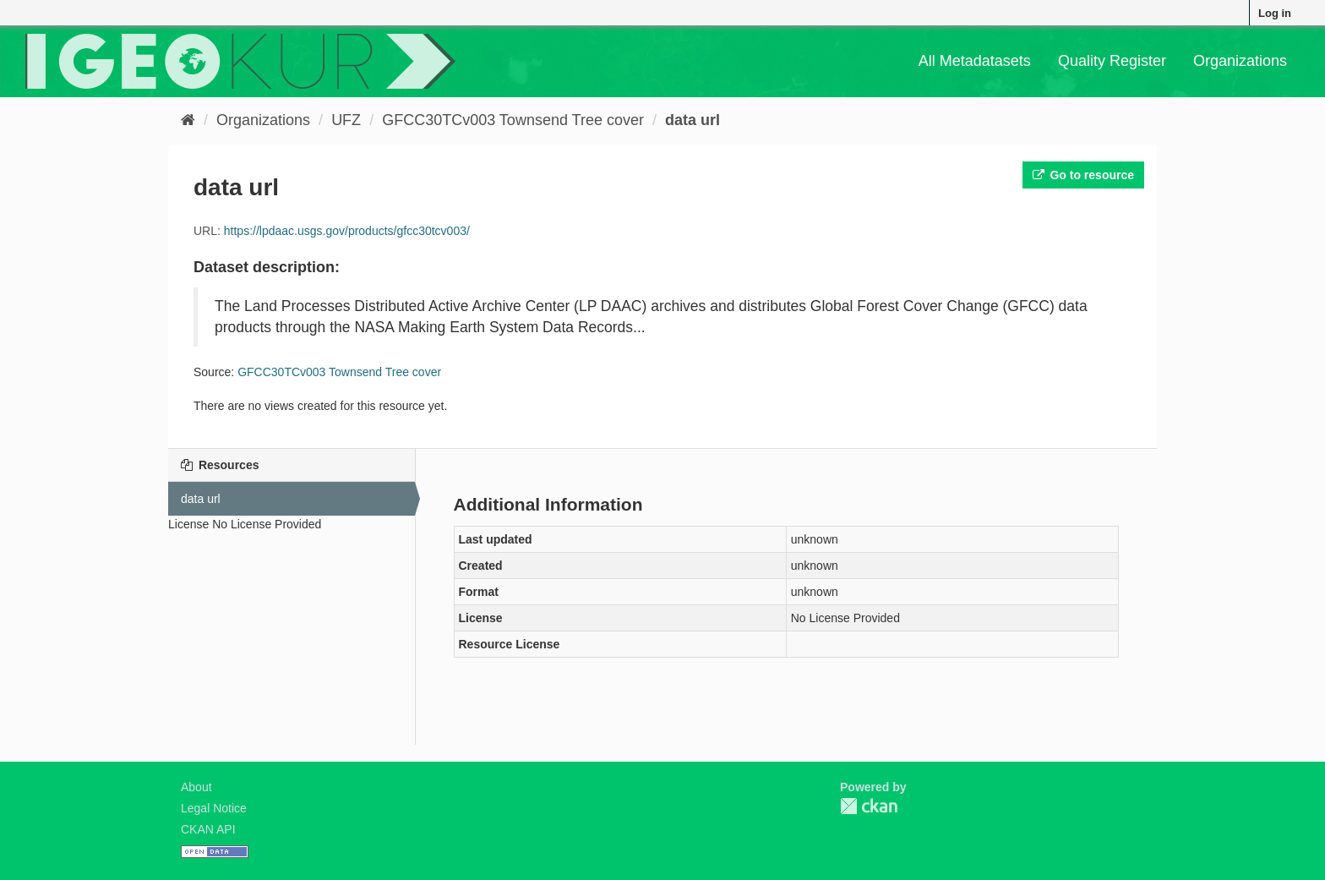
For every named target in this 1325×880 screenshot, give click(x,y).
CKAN (868, 806)
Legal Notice (214, 808)
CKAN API (208, 829)
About (196, 787)
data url (692, 120)
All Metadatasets (975, 60)
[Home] (188, 120)
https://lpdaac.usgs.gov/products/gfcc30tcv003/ (347, 231)
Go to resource (1083, 175)
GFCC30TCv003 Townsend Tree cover (513, 120)
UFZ (346, 120)
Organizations (1240, 60)
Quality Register (1112, 60)
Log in (1274, 13)
